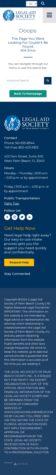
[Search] (48, 80)
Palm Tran (11, 203)
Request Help (19, 262)
